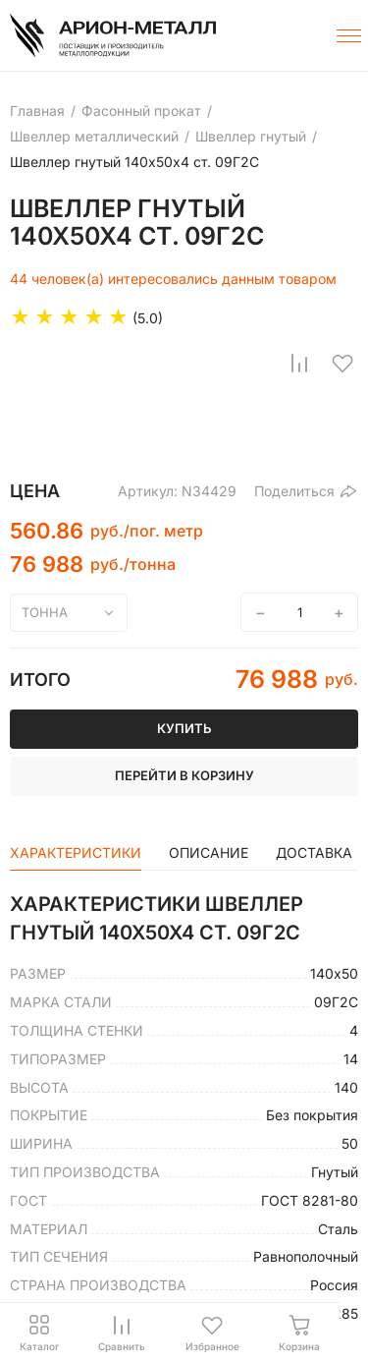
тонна (45, 612)
